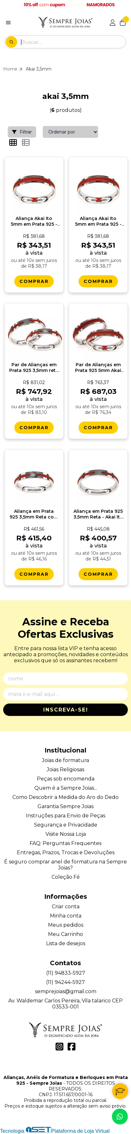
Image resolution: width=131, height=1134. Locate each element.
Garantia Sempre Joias (65, 806)
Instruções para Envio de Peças (65, 816)
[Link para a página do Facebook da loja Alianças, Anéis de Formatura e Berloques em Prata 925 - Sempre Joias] (71, 1046)
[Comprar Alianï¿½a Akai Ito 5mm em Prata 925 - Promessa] (34, 281)
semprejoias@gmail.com (65, 991)
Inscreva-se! (65, 710)
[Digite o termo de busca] (73, 42)
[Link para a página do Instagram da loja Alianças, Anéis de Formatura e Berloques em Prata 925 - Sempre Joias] (59, 1046)
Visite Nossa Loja (65, 834)
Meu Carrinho (65, 934)
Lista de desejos (65, 943)
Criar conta (65, 907)
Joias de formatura (65, 760)
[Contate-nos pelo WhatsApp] (120, 1116)
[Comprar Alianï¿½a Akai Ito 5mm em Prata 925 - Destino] (98, 281)
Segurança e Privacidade (65, 825)
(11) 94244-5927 (65, 982)
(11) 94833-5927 (65, 973)
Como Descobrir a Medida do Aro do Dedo (65, 797)
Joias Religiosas (65, 769)
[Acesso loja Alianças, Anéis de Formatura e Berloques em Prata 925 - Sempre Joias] (112, 22)
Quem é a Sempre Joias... (65, 788)
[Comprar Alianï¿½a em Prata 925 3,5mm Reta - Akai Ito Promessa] (98, 574)
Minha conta (65, 916)
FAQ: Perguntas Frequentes (65, 843)
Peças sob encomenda (65, 779)
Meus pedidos (65, 925)
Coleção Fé (66, 877)
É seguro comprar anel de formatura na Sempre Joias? (65, 865)
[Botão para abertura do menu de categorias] (8, 22)
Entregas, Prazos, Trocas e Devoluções (65, 852)
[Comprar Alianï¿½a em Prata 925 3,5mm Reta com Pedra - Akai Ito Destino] (34, 574)
